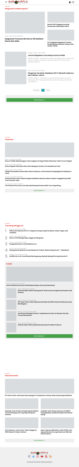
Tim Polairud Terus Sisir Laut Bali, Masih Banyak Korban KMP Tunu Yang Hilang (33, 185)
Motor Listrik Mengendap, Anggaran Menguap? (26, 238)
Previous (36, 90)
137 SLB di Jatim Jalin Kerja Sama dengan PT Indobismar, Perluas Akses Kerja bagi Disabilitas (38, 395)
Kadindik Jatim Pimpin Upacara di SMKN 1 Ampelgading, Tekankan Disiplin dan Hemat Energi (57, 413)
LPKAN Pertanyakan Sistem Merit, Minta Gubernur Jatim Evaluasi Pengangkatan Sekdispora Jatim (38, 172)
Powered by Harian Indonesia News (39, 462)
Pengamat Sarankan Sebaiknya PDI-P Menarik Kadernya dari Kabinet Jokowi (51, 74)
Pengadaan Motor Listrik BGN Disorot (23, 244)
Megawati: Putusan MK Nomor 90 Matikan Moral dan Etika (24, 40)
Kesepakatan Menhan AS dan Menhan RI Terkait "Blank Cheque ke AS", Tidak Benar (39, 250)
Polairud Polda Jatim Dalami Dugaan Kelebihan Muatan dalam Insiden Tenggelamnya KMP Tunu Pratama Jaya (38, 179)
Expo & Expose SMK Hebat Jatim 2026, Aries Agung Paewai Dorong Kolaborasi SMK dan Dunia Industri (56, 432)
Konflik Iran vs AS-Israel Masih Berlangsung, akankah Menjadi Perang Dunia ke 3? (38, 256)
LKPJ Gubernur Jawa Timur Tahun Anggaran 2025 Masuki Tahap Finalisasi (21, 431)
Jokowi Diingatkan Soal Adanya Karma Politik (46, 55)
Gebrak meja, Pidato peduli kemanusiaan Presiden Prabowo (40, 325)
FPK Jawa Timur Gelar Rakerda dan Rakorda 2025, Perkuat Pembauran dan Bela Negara (45, 303)
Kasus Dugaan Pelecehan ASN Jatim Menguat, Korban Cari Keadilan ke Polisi (32, 166)
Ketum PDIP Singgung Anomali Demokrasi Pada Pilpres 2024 (58, 25)
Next (48, 90)
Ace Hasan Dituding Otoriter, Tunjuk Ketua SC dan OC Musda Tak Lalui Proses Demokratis (43, 314)
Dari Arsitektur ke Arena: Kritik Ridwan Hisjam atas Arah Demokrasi (30, 285)
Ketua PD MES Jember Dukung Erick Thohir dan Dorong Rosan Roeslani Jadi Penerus (45, 291)
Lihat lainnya (39, 100)
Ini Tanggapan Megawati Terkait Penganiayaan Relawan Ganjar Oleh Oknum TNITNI (60, 44)
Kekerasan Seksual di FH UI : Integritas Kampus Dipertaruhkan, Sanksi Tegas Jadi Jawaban (38, 231)
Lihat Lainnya (39, 190)
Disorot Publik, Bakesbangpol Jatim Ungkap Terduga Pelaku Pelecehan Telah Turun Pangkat (38, 161)
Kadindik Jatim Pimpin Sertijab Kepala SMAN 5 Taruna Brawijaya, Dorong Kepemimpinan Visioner (21, 413)
